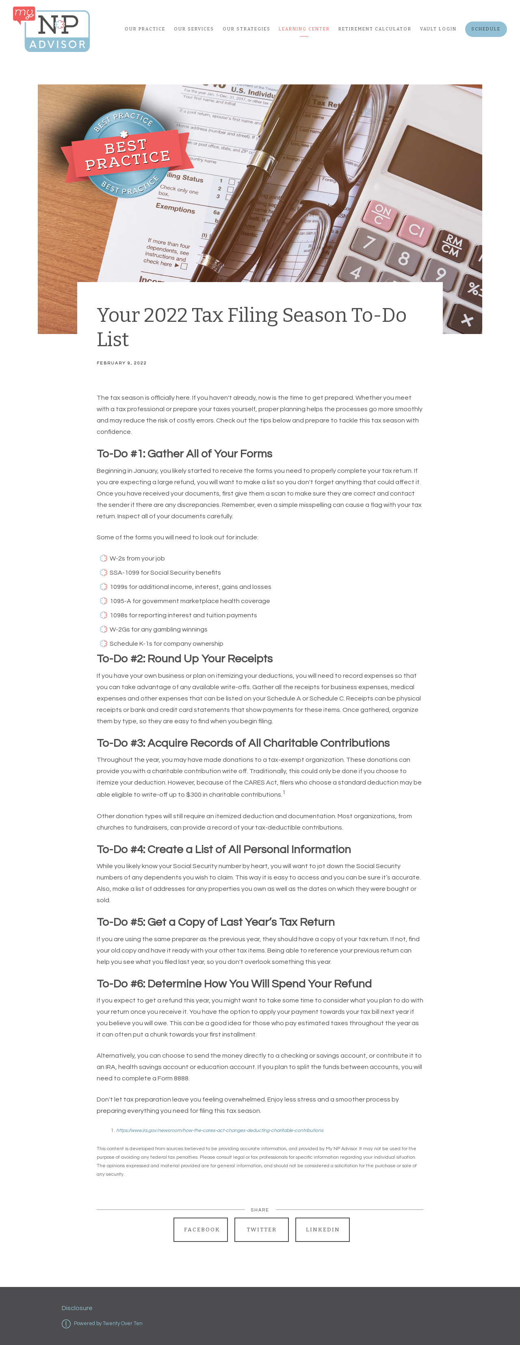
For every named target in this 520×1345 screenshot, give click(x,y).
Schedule (485, 29)
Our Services (194, 29)
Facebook (202, 1229)
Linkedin (323, 1229)
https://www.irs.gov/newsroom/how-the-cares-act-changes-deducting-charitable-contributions (219, 1130)
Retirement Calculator (375, 29)
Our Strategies (247, 29)
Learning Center (304, 29)
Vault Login (438, 29)
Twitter (262, 1229)
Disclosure (77, 1308)
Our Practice (145, 29)
